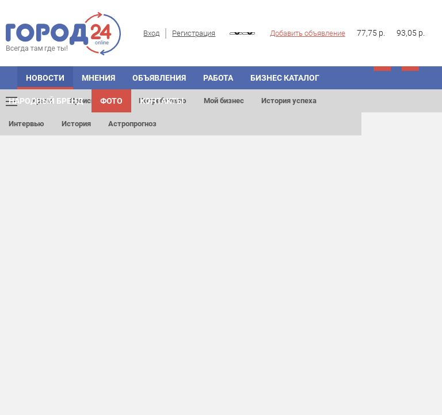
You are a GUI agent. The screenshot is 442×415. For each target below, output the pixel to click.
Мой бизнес (224, 100)
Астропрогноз (132, 123)
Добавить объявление (307, 33)
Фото (111, 100)
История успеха (289, 100)
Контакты (162, 100)
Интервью (26, 123)
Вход (151, 33)
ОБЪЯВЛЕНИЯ (159, 77)
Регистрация (193, 33)
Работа (218, 77)
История (76, 123)
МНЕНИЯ (98, 77)
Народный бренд (46, 100)
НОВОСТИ (45, 77)
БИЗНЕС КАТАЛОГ (284, 77)
